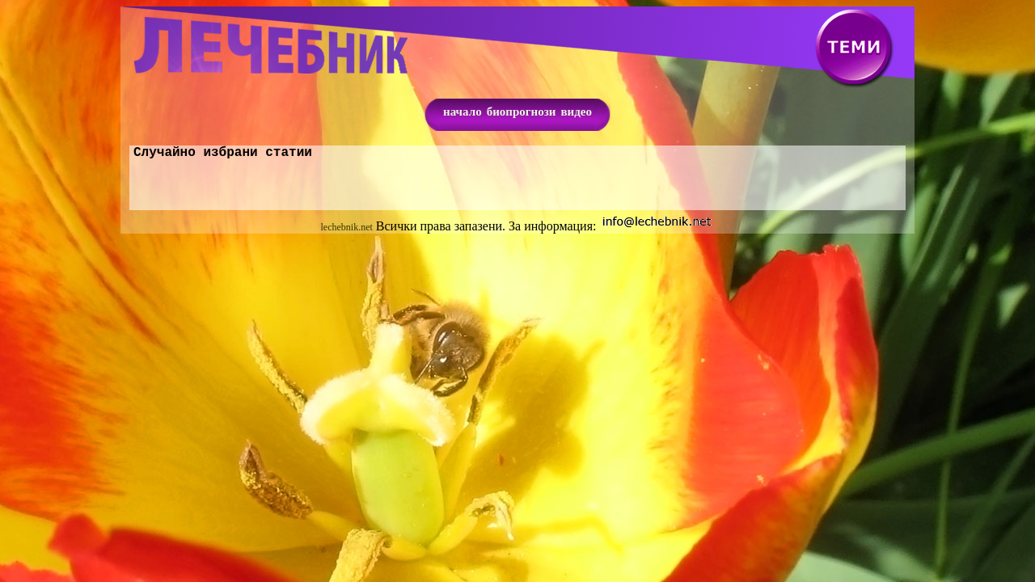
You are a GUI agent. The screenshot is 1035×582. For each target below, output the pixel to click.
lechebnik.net (347, 230)
